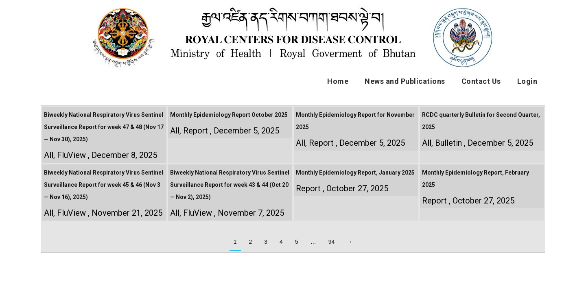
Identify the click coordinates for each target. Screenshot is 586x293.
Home (337, 81)
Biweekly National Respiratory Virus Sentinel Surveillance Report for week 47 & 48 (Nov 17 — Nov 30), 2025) (104, 127)
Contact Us (481, 81)
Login (527, 81)
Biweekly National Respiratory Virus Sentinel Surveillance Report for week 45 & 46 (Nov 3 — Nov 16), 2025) (103, 184)
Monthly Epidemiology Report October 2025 (229, 115)
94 (331, 241)
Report (195, 131)
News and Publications (405, 81)
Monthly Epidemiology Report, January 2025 (355, 172)
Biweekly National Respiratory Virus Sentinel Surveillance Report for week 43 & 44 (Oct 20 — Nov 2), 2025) (229, 184)
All (48, 155)
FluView (71, 155)
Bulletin (448, 143)
